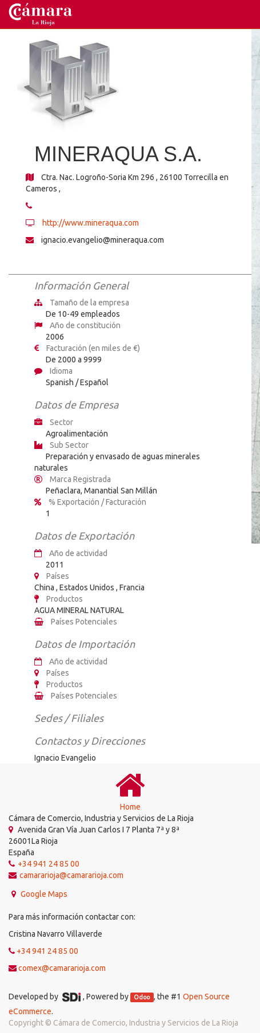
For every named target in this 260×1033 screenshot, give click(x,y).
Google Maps (43, 894)
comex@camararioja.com (62, 968)
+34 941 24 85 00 (47, 951)
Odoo (142, 997)
